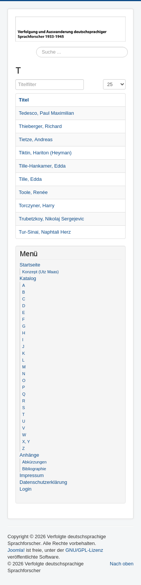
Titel (24, 100)
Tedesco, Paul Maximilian (46, 113)
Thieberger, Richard (40, 126)
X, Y (26, 441)
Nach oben (121, 564)
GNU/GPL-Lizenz (84, 550)
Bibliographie (34, 468)
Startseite (30, 265)
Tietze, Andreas (36, 139)
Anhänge (29, 455)
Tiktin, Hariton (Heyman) (45, 152)
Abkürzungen (34, 462)
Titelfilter (15, 79)
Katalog (28, 278)
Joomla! (16, 550)
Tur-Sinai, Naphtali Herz (45, 232)
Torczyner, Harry (37, 205)
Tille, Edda (30, 179)
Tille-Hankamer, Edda (42, 166)
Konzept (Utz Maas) (40, 271)
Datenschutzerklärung (43, 482)
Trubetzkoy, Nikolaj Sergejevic (51, 219)
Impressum (32, 475)
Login (26, 489)
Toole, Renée (33, 192)
